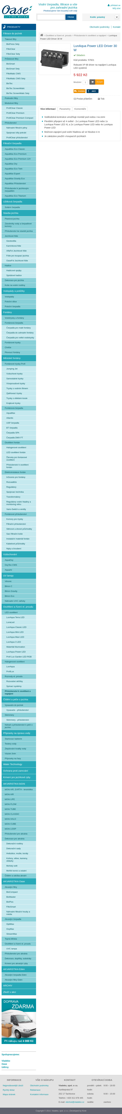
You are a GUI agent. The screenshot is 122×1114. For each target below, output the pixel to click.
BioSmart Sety (13, 68)
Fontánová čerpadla (14, 323)
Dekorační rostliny (14, 843)
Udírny (5, 1067)
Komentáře (80, 109)
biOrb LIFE (10, 799)
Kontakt (116, 27)
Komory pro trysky (14, 519)
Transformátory (13, 497)
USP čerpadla (12, 423)
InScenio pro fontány (15, 477)
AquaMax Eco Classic (15, 149)
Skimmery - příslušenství (17, 720)
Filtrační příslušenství (16, 524)
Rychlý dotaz (8, 1090)
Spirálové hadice (14, 275)
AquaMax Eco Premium (16, 154)
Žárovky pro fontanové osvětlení (16, 458)
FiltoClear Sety (13, 54)
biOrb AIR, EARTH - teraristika (19, 789)
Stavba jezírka (10, 213)
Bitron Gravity (11, 591)
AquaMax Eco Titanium (15, 196)
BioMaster (11, 897)
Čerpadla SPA (12, 433)
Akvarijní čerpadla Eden (16, 975)
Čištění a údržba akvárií (16, 875)
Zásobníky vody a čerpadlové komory (18, 224)
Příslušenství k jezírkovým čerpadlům (17, 189)
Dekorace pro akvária (14, 838)
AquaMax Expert (12, 173)
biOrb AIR (9, 794)
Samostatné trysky (14, 378)
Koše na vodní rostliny (15, 285)
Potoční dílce (11, 301)
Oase (4, 1064)
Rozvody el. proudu (14, 676)
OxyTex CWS (11, 565)
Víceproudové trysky (15, 383)
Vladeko (6, 1061)
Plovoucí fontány (12, 352)
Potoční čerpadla (12, 306)
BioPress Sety (12, 44)
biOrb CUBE (10, 824)
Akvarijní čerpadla (13, 919)
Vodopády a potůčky (14, 291)
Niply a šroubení (13, 548)
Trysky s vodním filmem (17, 388)
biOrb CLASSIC (12, 814)
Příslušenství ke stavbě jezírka (19, 231)
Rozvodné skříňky (14, 681)
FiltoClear (10, 49)
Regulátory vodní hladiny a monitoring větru (18, 503)
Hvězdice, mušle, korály (17, 853)
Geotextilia (11, 241)
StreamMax (11, 934)
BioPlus (9, 902)
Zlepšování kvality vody (15, 748)
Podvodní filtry (11, 98)
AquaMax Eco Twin (13, 168)
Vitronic (8, 581)
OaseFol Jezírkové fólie (17, 260)
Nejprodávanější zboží (13, 1085)
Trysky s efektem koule (16, 398)
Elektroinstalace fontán (15, 472)
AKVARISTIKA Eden (14, 969)
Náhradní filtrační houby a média (18, 912)
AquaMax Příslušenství (15, 183)
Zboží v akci (9, 992)
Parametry (65, 109)
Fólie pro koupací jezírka (17, 255)
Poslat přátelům (83, 98)
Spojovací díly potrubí (16, 132)
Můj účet (116, 8)
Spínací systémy (13, 686)
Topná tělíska (11, 939)
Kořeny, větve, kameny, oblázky (17, 859)
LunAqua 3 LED (13, 642)
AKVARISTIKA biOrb (14, 783)
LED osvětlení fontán (16, 452)
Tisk (101, 98)
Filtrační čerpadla (12, 143)
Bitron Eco (9, 596)
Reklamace (35, 1090)
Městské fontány (11, 358)
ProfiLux (10, 671)
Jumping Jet (11, 369)
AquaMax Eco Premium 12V (18, 159)
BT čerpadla (11, 428)
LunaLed (10, 622)
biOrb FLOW (10, 804)
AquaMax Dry (11, 164)
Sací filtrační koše (14, 534)
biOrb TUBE (10, 809)
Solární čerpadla (12, 207)
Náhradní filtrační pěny (16, 128)
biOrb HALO (10, 819)
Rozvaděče (11, 482)
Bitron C (8, 586)
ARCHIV (7, 985)
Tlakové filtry (10, 39)
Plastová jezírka (12, 218)
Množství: (78, 82)
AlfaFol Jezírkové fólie (16, 251)
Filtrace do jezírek (12, 33)
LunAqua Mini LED (15, 632)
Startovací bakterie (13, 739)
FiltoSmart (11, 907)
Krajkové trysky (13, 403)
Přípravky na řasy (13, 758)
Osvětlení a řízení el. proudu (58, 35)
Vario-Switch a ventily (16, 509)
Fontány (7, 312)
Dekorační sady (13, 848)
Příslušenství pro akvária (16, 834)
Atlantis (9, 418)
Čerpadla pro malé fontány (18, 328)
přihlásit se (115, 5)
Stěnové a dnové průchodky (19, 529)
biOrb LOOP (10, 829)
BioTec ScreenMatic (15, 88)
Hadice (8, 265)
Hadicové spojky (13, 270)
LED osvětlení (11, 612)
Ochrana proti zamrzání (15, 770)
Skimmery (9, 715)
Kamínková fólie (13, 246)
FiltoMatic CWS (13, 73)
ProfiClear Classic (14, 108)
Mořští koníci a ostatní (16, 871)
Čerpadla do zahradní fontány (20, 332)
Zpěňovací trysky (14, 393)
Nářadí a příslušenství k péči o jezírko (19, 726)
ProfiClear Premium (15, 113)
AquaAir (8, 570)
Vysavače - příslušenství (17, 710)
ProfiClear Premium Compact (19, 118)
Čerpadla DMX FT (14, 437)
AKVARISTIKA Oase (14, 881)
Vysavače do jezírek (14, 705)
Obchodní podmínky (99, 27)
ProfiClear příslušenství (17, 137)
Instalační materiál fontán (17, 539)
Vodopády (9, 296)
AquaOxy (9, 560)
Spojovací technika (15, 492)
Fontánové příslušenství (16, 514)
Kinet (84, 1111)
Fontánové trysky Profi (15, 364)
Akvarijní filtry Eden (13, 980)
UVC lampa (11, 948)
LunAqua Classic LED (16, 627)
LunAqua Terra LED (15, 617)
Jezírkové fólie (11, 236)
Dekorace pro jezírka (14, 280)
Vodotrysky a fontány (14, 318)
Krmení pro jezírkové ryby (16, 777)
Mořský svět (11, 866)
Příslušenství (11, 123)
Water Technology (12, 764)
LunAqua (10, 666)
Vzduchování (10, 554)
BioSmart (10, 64)
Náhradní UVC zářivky (15, 601)
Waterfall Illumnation (15, 647)
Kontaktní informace (39, 1094)
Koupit (96, 82)
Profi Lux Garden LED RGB (19, 657)
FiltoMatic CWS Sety (15, 78)
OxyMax (10, 929)
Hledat (71, 17)
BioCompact (12, 892)
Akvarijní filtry (11, 887)
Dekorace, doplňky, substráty (18, 958)
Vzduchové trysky (14, 373)
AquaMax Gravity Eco (15, 178)
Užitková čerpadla (12, 201)
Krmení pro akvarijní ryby (16, 963)
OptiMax (10, 924)
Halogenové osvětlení (16, 447)
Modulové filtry (11, 103)
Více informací (48, 109)
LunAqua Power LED (16, 652)
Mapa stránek (9, 1094)
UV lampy (8, 575)
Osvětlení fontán (12, 442)
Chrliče (8, 347)
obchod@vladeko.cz (75, 1102)
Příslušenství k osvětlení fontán (17, 466)
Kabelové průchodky (15, 543)
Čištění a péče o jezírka (15, 699)
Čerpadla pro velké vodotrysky (20, 337)
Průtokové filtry (11, 59)
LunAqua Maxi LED (15, 637)
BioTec (9, 83)
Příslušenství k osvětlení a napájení (90, 35)
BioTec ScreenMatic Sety (17, 93)
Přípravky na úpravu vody (16, 733)
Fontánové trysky (12, 342)
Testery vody (10, 744)
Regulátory (11, 487)
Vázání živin (10, 753)
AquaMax (10, 413)
